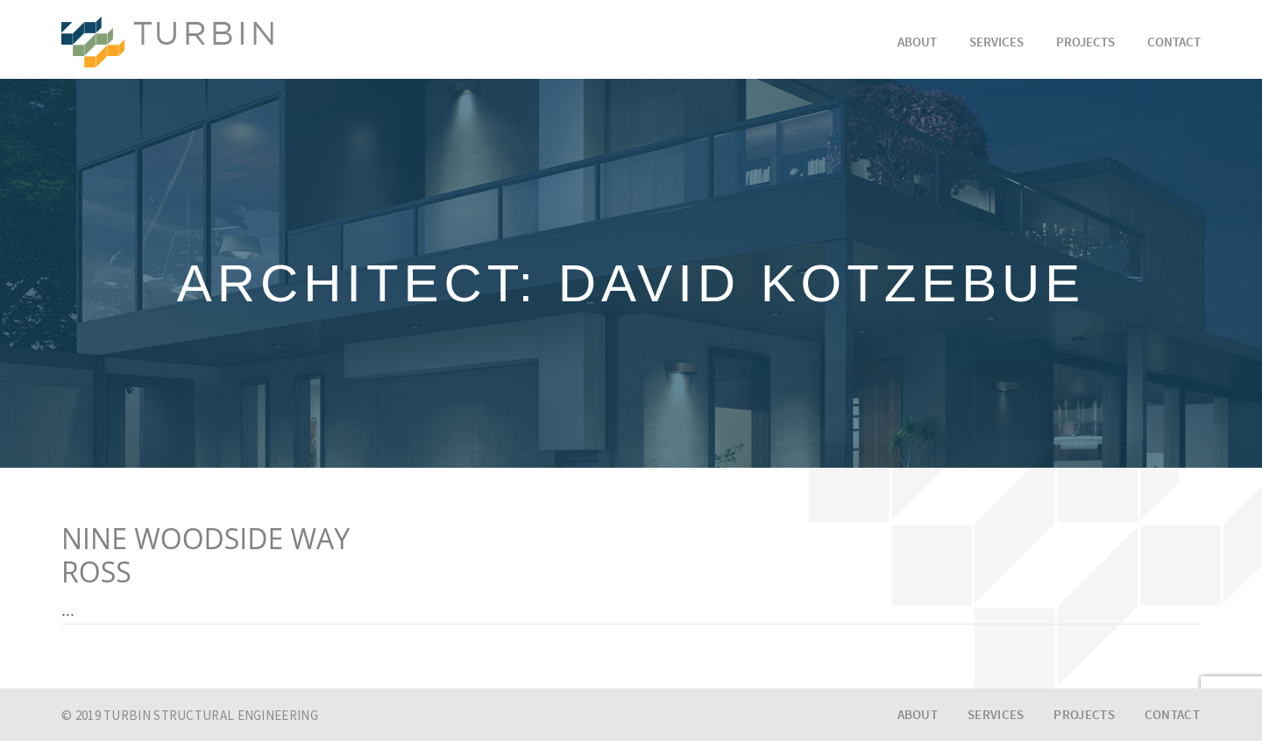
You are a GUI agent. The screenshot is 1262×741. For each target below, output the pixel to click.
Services (996, 43)
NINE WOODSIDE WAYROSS (205, 555)
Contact (1174, 43)
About (917, 43)
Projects (1085, 43)
